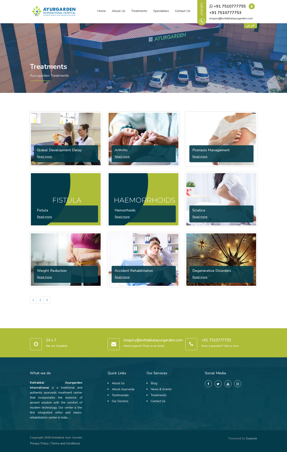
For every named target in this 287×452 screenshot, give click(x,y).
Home (101, 11)
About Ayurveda (123, 389)
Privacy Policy (39, 443)
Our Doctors (120, 401)
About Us (118, 11)
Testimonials (120, 395)
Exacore (251, 438)
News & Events (161, 389)
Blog (154, 383)
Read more (44, 157)
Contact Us (182, 11)
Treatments (139, 11)
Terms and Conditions (65, 443)
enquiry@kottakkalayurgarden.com (231, 18)
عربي (250, 25)
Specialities (161, 11)
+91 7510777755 (227, 6)
